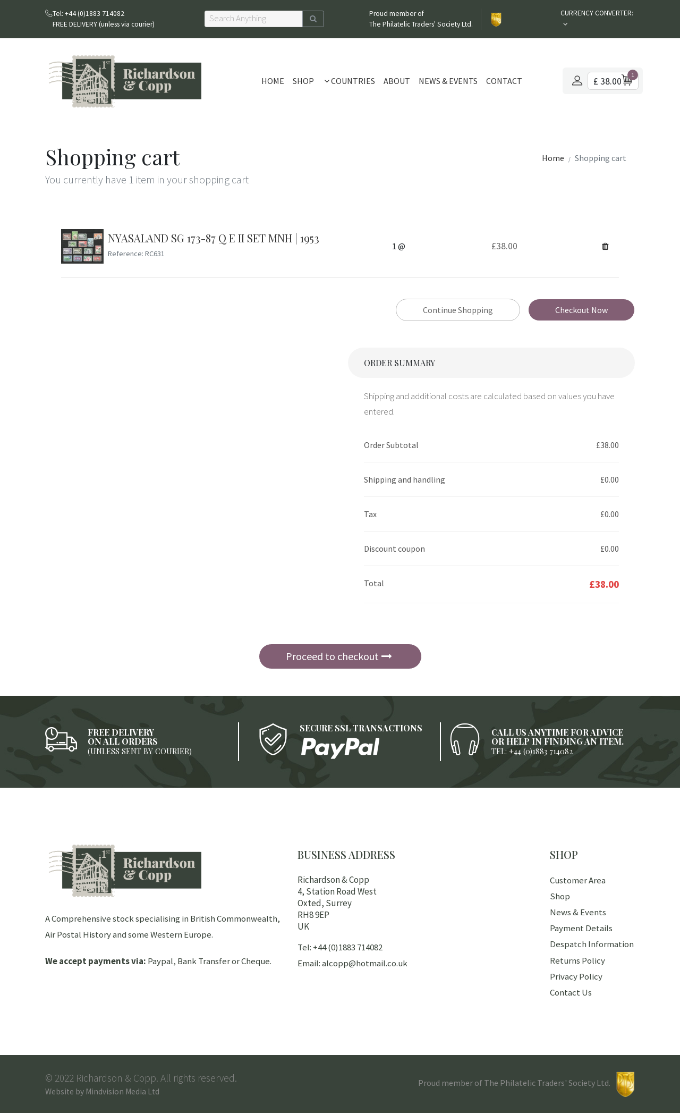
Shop (303, 80)
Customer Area (578, 880)
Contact (504, 80)
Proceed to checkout (339, 656)
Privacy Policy (576, 976)
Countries (349, 80)
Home (272, 80)
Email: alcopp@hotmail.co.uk (352, 963)
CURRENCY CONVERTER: (596, 13)
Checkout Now (581, 310)
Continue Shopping (458, 310)
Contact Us (571, 992)
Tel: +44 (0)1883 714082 (340, 947)
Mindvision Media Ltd (122, 1091)
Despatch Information (592, 944)
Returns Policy (577, 960)
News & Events (448, 80)
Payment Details (581, 928)
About (397, 80)
